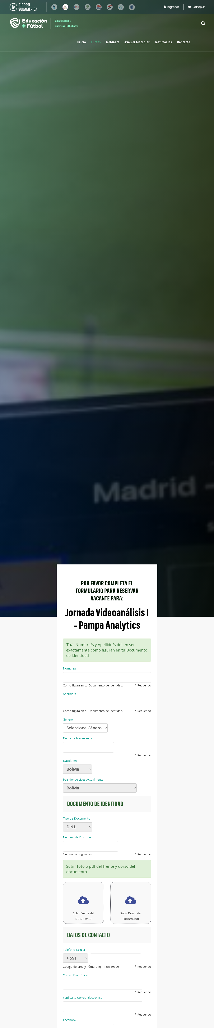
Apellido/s (69, 694)
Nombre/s (70, 668)
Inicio (81, 42)
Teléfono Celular (74, 950)
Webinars (113, 42)
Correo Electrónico (75, 975)
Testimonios (163, 42)
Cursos (96, 42)
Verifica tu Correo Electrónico (82, 998)
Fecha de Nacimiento (77, 738)
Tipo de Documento (76, 818)
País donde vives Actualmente (83, 779)
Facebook (69, 1020)
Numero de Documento (79, 837)
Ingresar (171, 7)
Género (68, 719)
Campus (196, 7)
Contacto (183, 42)
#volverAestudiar (137, 42)
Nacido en (70, 761)
